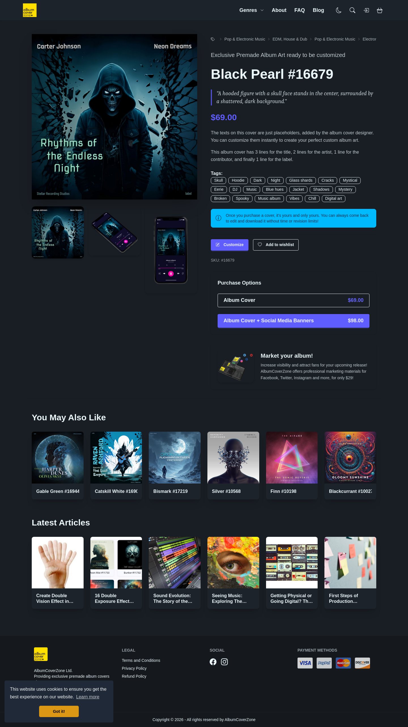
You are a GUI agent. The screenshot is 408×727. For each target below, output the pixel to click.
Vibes (294, 198)
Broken (220, 198)
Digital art (333, 198)
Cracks (328, 180)
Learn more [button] (87, 696)
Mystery (345, 189)
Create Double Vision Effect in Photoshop (52, 601)
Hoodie (238, 180)
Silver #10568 (226, 491)
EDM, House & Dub (290, 39)
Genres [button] (251, 10)
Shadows (321, 189)
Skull (218, 180)
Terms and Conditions (141, 660)
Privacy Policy (134, 668)
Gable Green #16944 (58, 491)
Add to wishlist (276, 245)
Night (275, 180)
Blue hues (274, 189)
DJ (235, 189)
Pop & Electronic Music (244, 39)
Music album (269, 198)
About (279, 10)
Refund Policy (134, 676)
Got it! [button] (59, 711)
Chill (312, 198)
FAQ (299, 10)
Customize (230, 245)
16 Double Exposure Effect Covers (112, 601)
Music (251, 189)
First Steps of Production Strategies (343, 601)
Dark (258, 180)
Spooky (242, 198)
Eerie (219, 189)
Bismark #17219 (170, 491)
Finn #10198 (284, 491)
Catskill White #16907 (118, 491)
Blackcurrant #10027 (351, 491)
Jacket (298, 189)
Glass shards (301, 180)
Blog (318, 10)
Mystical (350, 180)
